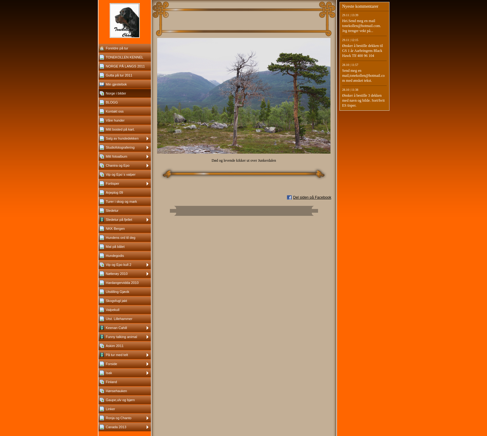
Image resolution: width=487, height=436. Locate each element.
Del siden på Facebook (312, 197)
